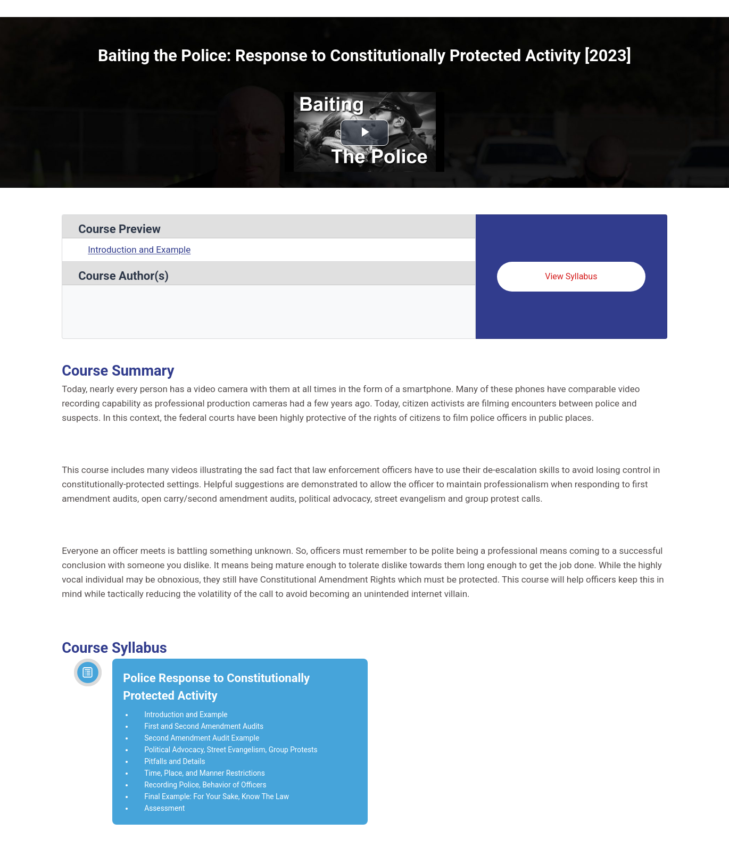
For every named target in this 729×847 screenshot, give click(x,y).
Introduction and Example (139, 249)
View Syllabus (571, 276)
